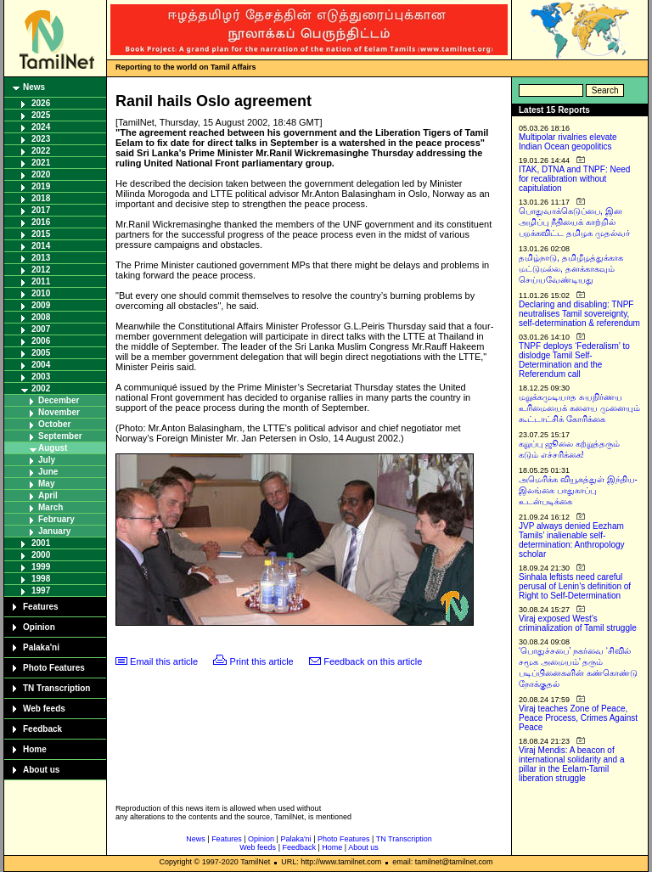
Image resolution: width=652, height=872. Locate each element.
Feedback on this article (372, 661)
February (56, 519)
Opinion (39, 627)
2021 (40, 162)
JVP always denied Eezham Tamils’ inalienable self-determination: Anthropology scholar (572, 540)
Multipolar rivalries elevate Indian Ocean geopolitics (568, 141)
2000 (40, 555)
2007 (40, 329)
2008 (40, 317)
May (46, 483)
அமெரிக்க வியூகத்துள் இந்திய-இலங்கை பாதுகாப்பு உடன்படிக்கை (578, 490)
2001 (40, 543)
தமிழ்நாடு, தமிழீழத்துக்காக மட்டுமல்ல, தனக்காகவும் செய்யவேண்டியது (571, 268)
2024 (40, 127)
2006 (40, 341)
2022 (40, 150)
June (48, 471)
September (60, 436)
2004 (40, 364)
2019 (40, 186)
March (50, 507)
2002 (40, 388)
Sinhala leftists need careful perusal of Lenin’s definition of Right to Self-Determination (575, 586)
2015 (40, 234)
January (54, 531)
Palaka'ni (41, 647)
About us (41, 769)
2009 (40, 305)
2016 (40, 222)
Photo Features (54, 667)
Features (41, 606)
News (34, 87)
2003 (40, 376)
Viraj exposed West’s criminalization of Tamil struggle (578, 623)
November (59, 412)
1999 (40, 566)
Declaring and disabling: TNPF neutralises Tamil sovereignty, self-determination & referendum (579, 314)
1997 (40, 590)
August (52, 448)
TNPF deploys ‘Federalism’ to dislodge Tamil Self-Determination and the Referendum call (574, 360)
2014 (40, 245)
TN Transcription (56, 688)
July (46, 459)
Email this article (164, 661)
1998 (40, 578)
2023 (40, 138)
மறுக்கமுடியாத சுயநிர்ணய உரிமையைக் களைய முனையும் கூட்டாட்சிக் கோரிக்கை (579, 408)
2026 (40, 103)
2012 (40, 269)
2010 (40, 293)
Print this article (262, 661)
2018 (40, 198)
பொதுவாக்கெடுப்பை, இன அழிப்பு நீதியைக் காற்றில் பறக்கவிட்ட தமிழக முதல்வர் (574, 222)
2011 (40, 281)
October (54, 424)
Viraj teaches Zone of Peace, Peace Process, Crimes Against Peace (578, 718)
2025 (40, 115)
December (58, 400)
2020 (40, 174)
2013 (40, 257)
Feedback (42, 729)
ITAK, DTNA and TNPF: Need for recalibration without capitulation (574, 179)
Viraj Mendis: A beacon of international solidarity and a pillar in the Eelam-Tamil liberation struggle (572, 764)
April (48, 495)
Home (35, 749)
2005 (40, 352)
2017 (40, 210)
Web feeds (44, 708)
